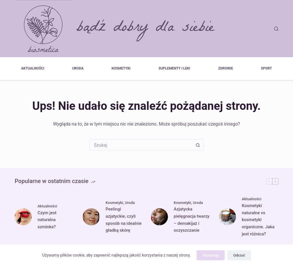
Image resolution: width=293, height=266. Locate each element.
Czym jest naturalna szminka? (46, 220)
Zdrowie (225, 68)
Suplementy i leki (174, 68)
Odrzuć (239, 255)
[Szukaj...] (140, 145)
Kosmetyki (121, 68)
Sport (266, 68)
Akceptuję (210, 255)
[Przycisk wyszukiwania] (198, 145)
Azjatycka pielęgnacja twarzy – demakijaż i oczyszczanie (191, 220)
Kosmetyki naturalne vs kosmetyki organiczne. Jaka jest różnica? (258, 220)
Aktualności (32, 68)
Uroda (78, 68)
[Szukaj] (276, 29)
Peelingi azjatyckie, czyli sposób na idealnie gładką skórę (124, 220)
